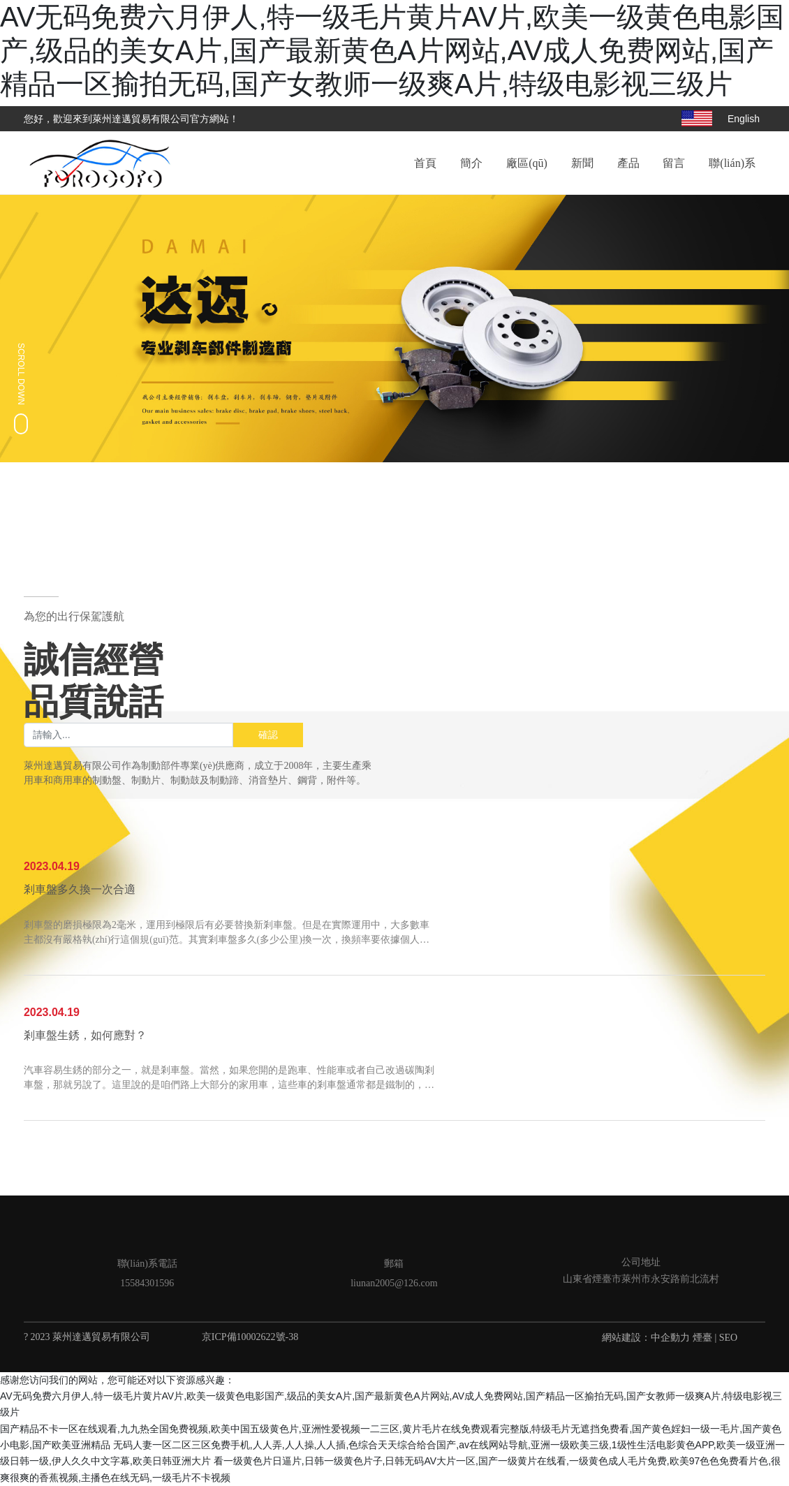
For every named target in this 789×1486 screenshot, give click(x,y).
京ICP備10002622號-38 (250, 1337)
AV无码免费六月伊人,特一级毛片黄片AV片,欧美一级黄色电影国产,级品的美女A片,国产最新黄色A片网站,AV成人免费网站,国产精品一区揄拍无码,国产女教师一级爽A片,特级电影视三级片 (392, 50)
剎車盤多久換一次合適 (79, 890)
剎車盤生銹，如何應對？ (85, 1036)
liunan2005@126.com (394, 1283)
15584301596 (147, 1283)
